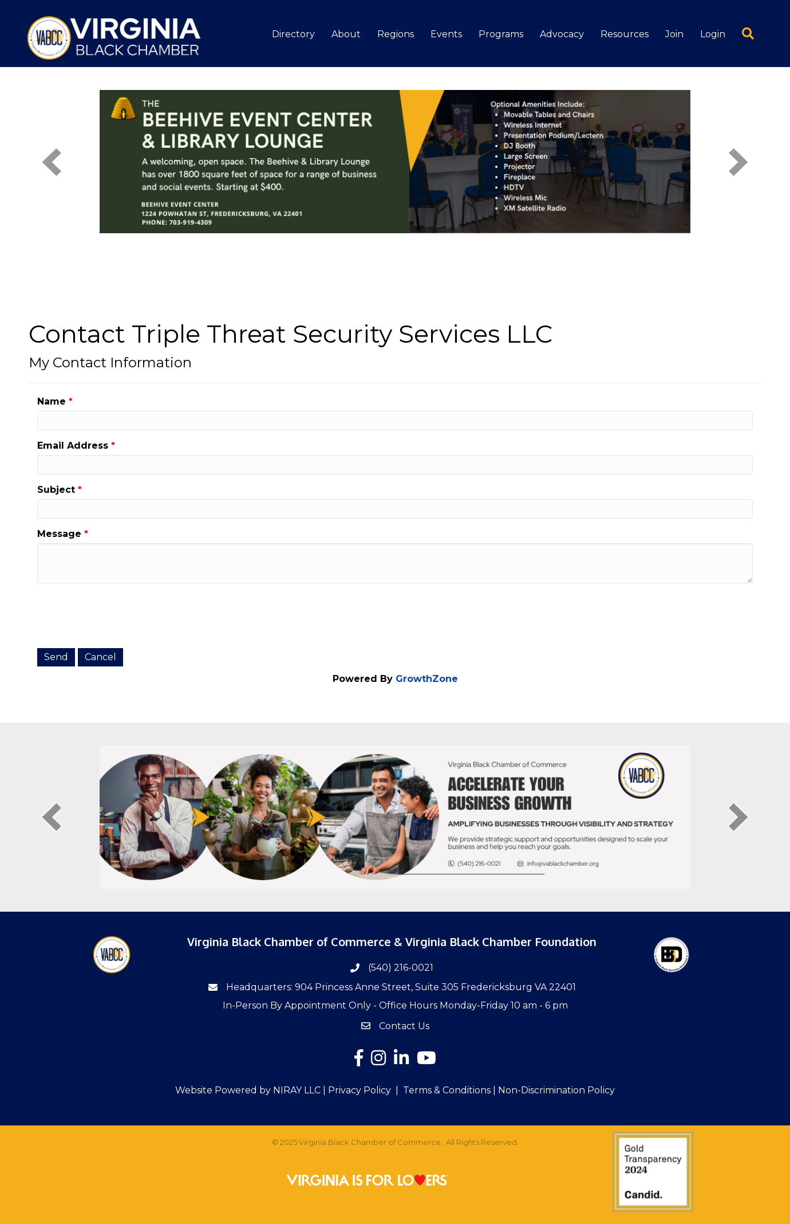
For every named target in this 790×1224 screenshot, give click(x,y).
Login (712, 34)
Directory (293, 34)
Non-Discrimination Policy (556, 1090)
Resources (625, 34)
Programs (501, 34)
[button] (740, 33)
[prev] (51, 162)
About (346, 34)
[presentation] (124, 614)
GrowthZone (427, 678)
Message (59, 533)
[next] (738, 162)
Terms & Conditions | (449, 1090)
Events (446, 34)
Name (51, 401)
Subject (56, 489)
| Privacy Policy (356, 1090)
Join (674, 34)
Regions (395, 34)
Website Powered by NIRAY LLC (248, 1090)
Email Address (72, 445)
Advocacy (562, 34)
